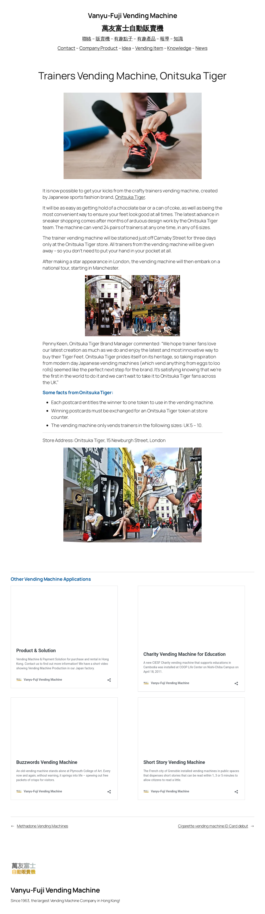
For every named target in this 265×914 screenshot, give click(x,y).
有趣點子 (123, 38)
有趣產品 (146, 38)
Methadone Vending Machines (42, 825)
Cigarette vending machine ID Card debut (213, 825)
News (201, 48)
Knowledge (179, 48)
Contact (66, 48)
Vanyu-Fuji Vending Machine (132, 15)
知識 (178, 38)
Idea (126, 48)
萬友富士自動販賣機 (132, 28)
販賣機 (103, 38)
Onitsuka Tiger (130, 197)
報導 (164, 38)
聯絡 (87, 38)
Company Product (98, 48)
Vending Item (149, 48)
